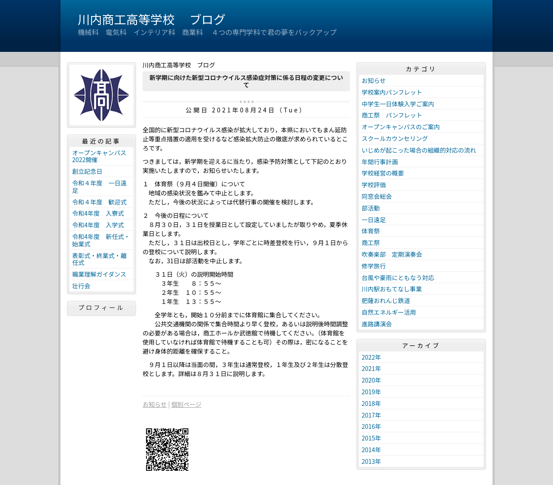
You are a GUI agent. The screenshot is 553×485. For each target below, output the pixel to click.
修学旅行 (374, 266)
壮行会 (81, 285)
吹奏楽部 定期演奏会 (392, 254)
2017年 (371, 415)
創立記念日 (87, 171)
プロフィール (101, 307)
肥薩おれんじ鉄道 (386, 300)
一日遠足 (374, 219)
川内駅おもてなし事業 (392, 288)
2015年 (371, 438)
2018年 (371, 403)
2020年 (371, 380)
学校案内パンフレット (392, 92)
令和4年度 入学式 (98, 224)
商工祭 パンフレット (392, 115)
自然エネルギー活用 (389, 312)
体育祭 (371, 231)
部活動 (371, 208)
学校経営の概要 (383, 173)
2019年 (371, 391)
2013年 (371, 461)
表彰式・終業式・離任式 (99, 259)
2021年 (371, 368)
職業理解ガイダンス (99, 274)
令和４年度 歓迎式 (99, 202)
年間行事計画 (380, 161)
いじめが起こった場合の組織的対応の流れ (419, 150)
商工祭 (371, 242)
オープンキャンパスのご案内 (401, 126)
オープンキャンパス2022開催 (99, 156)
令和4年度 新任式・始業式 (101, 240)
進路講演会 (377, 323)
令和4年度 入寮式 (98, 213)
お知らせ (155, 404)
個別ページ (187, 404)
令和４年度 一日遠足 (99, 187)
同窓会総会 (377, 196)
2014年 (371, 449)
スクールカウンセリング (395, 138)
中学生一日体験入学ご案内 (398, 103)
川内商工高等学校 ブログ (152, 19)
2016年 (371, 426)
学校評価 (374, 184)
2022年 (371, 357)
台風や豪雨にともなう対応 (398, 277)
